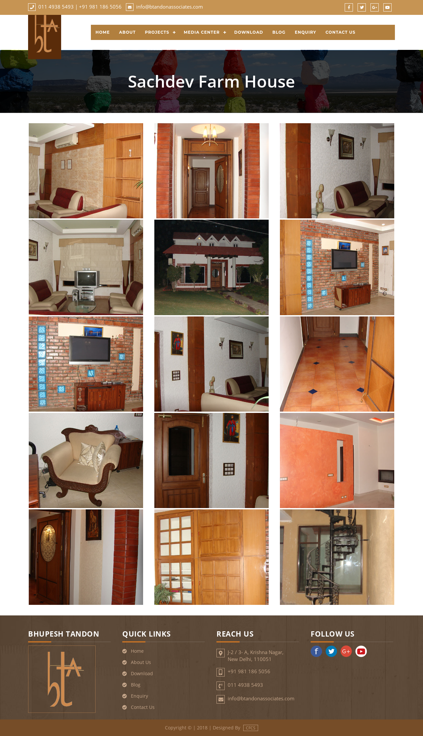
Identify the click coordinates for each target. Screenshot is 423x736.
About (127, 32)
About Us (141, 662)
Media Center (202, 32)
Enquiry (305, 32)
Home (103, 32)
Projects (157, 32)
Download (248, 32)
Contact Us (341, 32)
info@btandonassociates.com (169, 6)
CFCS (250, 728)
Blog (279, 32)
